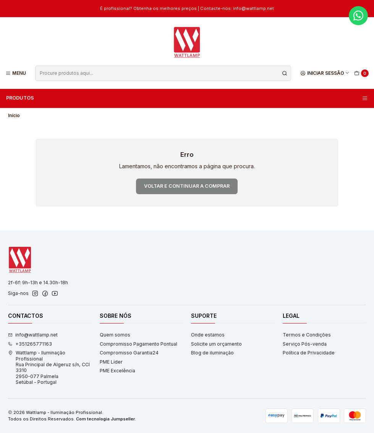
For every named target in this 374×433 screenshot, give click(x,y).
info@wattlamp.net (33, 335)
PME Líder (111, 362)
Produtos (187, 98)
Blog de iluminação (212, 353)
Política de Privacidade (309, 353)
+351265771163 (30, 344)
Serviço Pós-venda (305, 344)
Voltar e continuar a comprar (187, 186)
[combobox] (163, 73)
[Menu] (16, 73)
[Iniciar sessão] (325, 73)
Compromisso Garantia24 (129, 353)
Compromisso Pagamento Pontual (138, 344)
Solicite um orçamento (216, 344)
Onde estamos (208, 335)
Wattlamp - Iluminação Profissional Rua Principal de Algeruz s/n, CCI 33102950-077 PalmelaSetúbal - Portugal (49, 367)
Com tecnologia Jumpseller (105, 419)
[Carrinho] (361, 73)
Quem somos (115, 335)
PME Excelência (117, 370)
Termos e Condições (307, 335)
